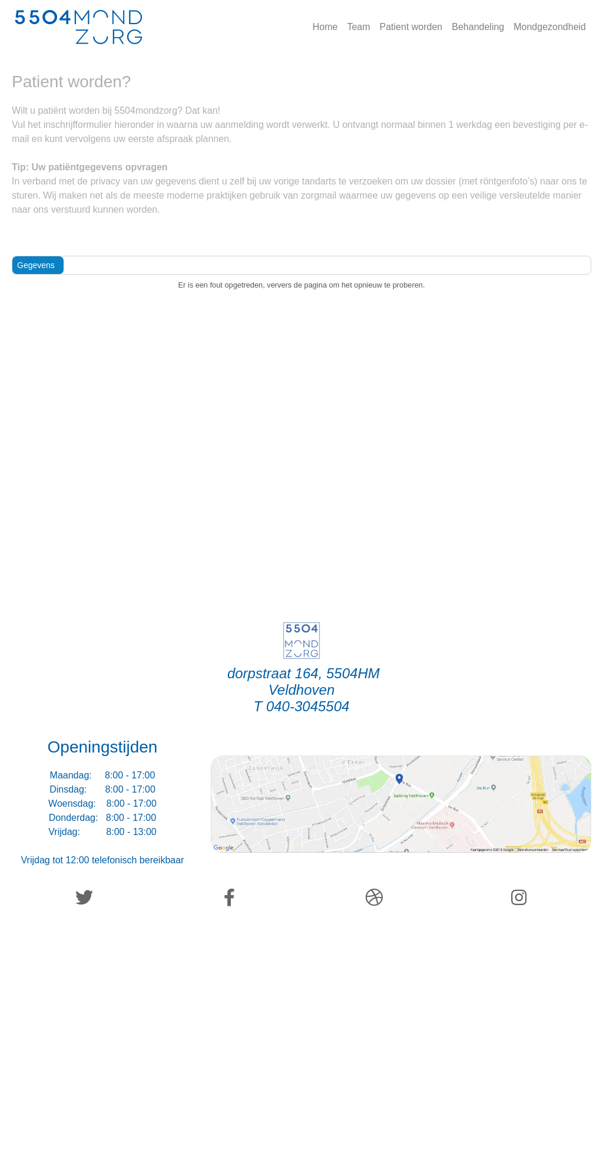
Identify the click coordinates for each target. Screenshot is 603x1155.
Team (358, 27)
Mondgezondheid (549, 27)
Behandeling (478, 27)
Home (325, 27)
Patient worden (411, 27)
